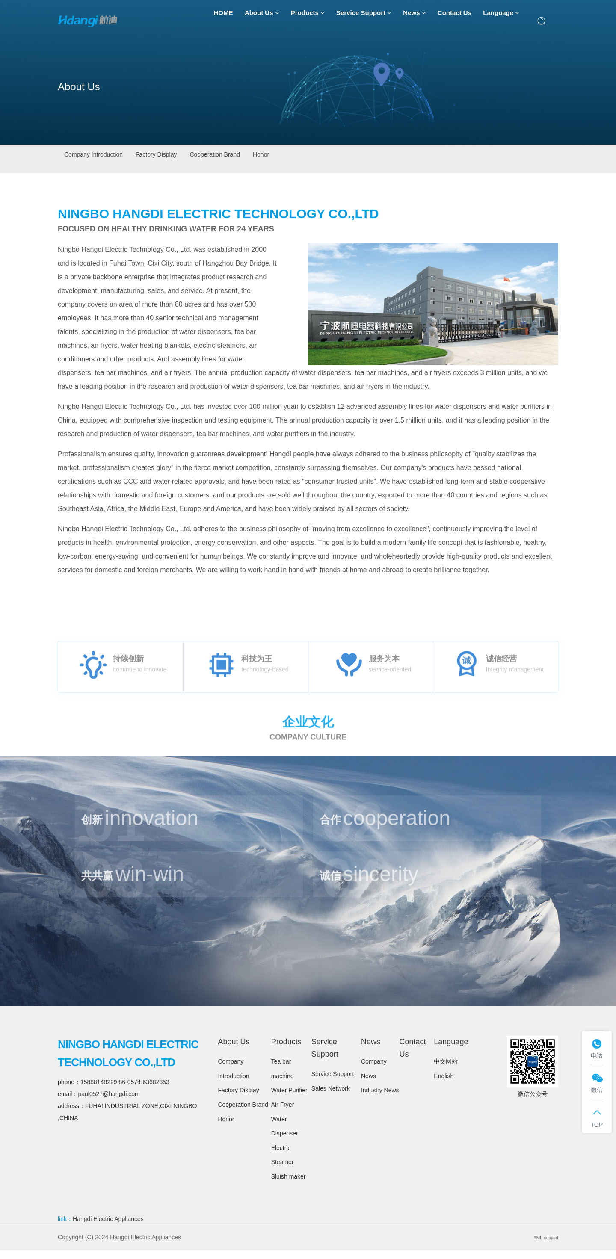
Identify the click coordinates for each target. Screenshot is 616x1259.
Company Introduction (108, 158)
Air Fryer (282, 1113)
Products (308, 21)
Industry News (380, 1098)
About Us (262, 21)
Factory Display (199, 158)
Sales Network (330, 1096)
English (443, 1084)
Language (501, 21)
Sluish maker (288, 1185)
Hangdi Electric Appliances (108, 1227)
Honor (358, 158)
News (414, 21)
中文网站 (446, 1070)
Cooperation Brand (286, 158)
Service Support (363, 21)
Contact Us (454, 21)
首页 (523, 158)
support (548, 1245)
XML (530, 1245)
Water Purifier (289, 1098)
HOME (223, 21)
